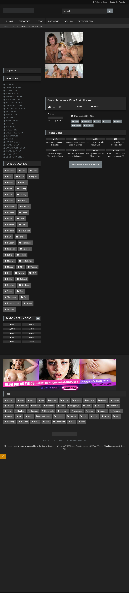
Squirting (10, 266)
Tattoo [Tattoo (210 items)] (36, 399)
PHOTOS (39, 21)
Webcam (10, 287)
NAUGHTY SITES (12, 103)
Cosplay (10, 197)
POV (33, 255)
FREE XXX (9, 85)
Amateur (10, 170)
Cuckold (10, 202)
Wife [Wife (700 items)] (83, 399)
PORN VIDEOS (11, 142)
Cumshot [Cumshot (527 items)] (50, 383)
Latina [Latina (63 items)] (91, 388)
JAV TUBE (9, 127)
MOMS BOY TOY (12, 151)
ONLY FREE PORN (13, 133)
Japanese (86, 121)
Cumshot (24, 202)
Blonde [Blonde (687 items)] (65, 378)
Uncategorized (13, 282)
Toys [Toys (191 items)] (73, 399)
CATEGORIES (24, 21)
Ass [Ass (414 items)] (42, 378)
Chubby (10, 191)
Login (112, 2)
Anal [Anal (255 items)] (22, 378)
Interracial (11, 234)
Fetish (23, 213)
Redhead (22, 260)
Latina (9, 239)
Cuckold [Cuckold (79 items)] (36, 383)
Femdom (10, 213)
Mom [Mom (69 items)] (30, 394)
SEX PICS (68, 21)
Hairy (9, 223)
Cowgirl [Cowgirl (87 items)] (10, 383)
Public (9, 260)
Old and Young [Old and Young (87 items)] (44, 394)
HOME (10, 21)
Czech (9, 207)
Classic (23, 191)
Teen (21, 271)
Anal (22, 170)
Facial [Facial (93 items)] (88, 383)
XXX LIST (9, 139)
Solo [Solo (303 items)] (117, 394)
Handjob (21, 223)
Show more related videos (86, 164)
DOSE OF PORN (12, 88)
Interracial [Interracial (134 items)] (64, 388)
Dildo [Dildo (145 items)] (62, 383)
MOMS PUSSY (11, 145)
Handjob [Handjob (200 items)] (20, 388)
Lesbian (22, 239)
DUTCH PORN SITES (14, 148)
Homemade (26, 229)
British (9, 186)
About (78, 107)
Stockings (25, 266)
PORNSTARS (53, 21)
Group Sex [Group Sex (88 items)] (114, 383)
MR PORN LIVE (11, 100)
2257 (61, 418)
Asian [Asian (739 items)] (32, 378)
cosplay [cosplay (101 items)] (103, 378)
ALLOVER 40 (10, 94)
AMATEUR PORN (12, 97)
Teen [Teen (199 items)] (47, 399)
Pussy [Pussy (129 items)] (106, 394)
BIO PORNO (10, 112)
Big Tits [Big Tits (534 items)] (53, 378)
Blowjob (117, 121)
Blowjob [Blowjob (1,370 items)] (77, 378)
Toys (25, 276)
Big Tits (106, 121)
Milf (21, 250)
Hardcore (76, 125)
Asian (14, 26)
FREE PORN (10, 154)
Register (122, 2)
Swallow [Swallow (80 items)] (24, 399)
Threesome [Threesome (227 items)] (60, 399)
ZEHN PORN (10, 121)
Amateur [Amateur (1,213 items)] (10, 378)
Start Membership (8, 591)
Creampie (24, 197)
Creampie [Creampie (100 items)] (23, 383)
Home (7, 26)
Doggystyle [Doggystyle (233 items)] (74, 383)
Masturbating (26, 244)
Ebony (21, 207)
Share (95, 107)
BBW (9, 176)
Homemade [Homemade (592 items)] (49, 388)
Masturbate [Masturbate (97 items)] (116, 388)
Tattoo (9, 271)
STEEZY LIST (10, 130)
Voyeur (28, 282)
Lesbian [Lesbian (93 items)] (103, 388)
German (10, 218)
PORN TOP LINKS (13, 106)
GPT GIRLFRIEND (85, 21)
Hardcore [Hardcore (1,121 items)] (34, 388)
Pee (8, 255)
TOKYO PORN (11, 136)
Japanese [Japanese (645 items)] (78, 388)
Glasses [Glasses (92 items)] (100, 383)
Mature (10, 250)
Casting (22, 186)
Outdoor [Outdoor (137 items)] (60, 394)
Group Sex (25, 218)
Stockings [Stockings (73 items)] (11, 399)
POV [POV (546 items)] (84, 394)
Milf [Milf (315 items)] (20, 394)
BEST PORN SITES (13, 157)
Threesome (11, 276)
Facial (33, 207)
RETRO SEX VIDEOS (14, 109)
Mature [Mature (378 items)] (9, 394)
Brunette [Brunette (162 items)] (90, 378)
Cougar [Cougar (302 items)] (116, 378)
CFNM (34, 186)
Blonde (10, 181)
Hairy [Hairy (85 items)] (9, 388)
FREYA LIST (10, 91)
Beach (20, 176)
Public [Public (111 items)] (95, 394)
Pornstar (20, 255)
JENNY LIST (10, 115)
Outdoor (32, 250)
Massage (10, 244)
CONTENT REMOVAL (77, 418)
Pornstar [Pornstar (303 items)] (72, 394)
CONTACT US (48, 418)
